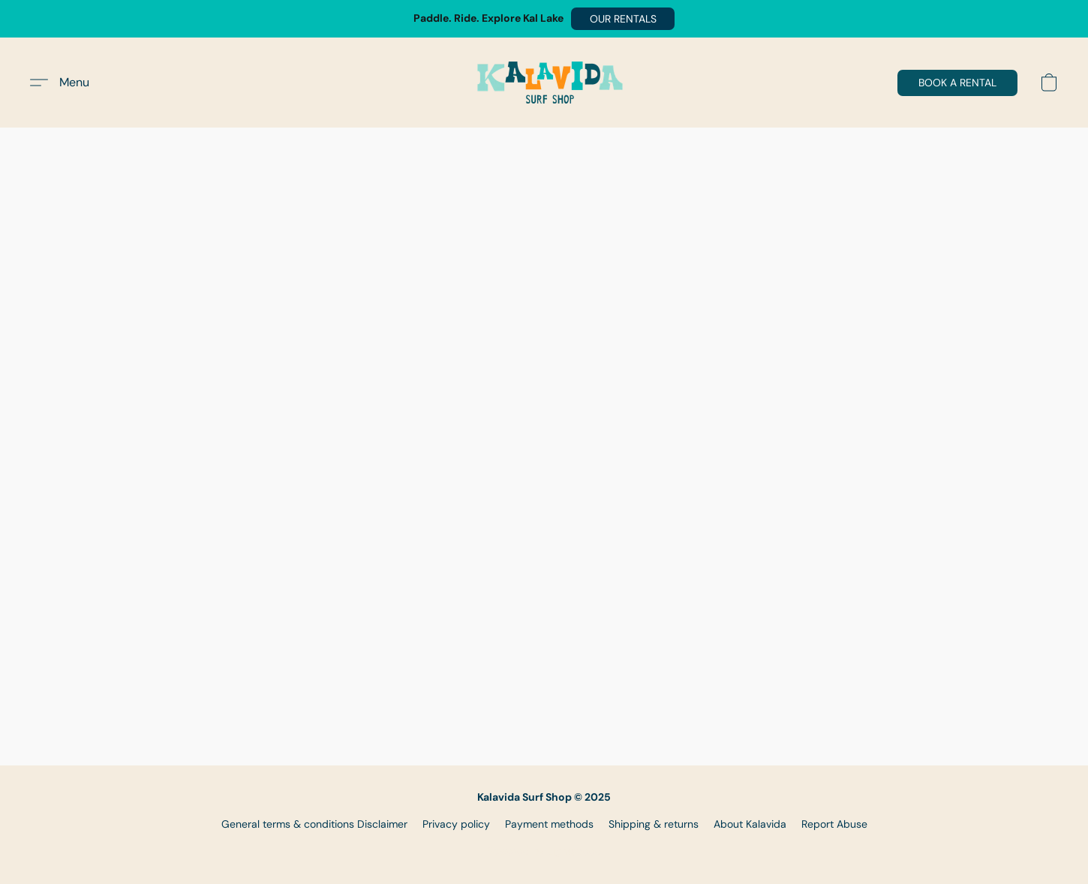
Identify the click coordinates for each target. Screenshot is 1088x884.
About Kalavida (750, 824)
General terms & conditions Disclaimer (314, 824)
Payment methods (549, 824)
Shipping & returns (654, 824)
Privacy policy (456, 824)
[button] (623, 19)
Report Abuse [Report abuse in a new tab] (834, 824)
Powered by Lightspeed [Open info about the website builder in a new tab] (544, 851)
